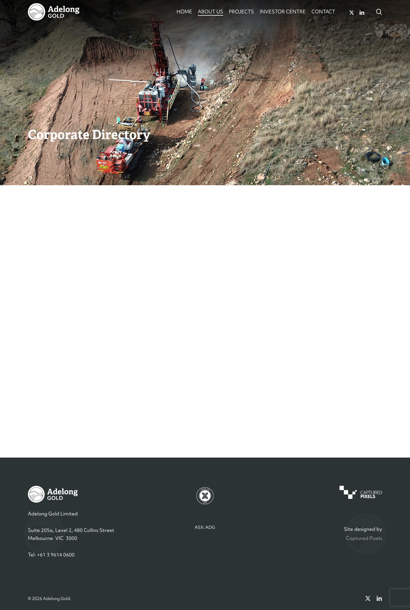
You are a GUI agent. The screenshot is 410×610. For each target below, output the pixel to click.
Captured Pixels (364, 538)
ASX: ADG (205, 527)
